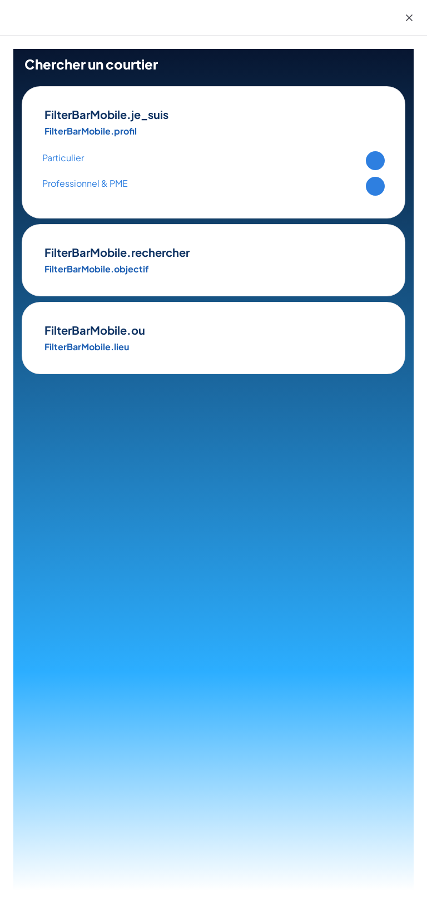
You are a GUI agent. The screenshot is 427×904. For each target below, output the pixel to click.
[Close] (409, 18)
